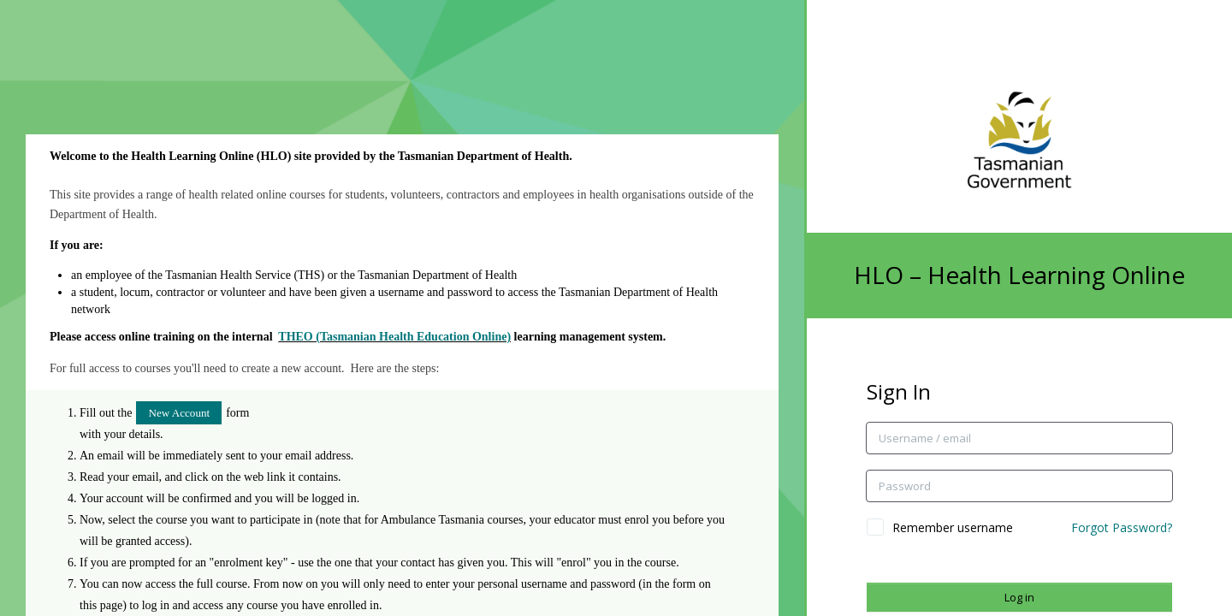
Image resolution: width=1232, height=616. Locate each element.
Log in (1019, 597)
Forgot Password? (1121, 527)
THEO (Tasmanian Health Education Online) (394, 336)
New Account (179, 412)
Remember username (952, 527)
